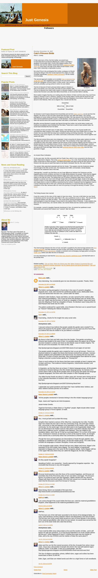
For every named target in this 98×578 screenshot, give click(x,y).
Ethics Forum (7, 179)
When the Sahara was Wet (62, 263)
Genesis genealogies (49, 251)
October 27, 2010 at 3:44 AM (46, 454)
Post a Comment (38, 566)
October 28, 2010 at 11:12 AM (46, 484)
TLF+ (40, 315)
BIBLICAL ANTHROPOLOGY (12, 167)
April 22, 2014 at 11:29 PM (46, 525)
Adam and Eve (78, 114)
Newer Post (37, 570)
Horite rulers (37, 252)
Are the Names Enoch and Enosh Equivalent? (75, 265)
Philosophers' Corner (10, 191)
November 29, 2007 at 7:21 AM (47, 391)
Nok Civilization (47, 269)
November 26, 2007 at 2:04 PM (47, 312)
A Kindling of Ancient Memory (18, 134)
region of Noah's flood (64, 160)
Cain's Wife (40, 269)
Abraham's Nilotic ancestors (55, 74)
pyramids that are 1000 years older (73, 147)
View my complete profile (8, 244)
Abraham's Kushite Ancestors (52, 265)
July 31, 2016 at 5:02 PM (45, 563)
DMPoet (41, 497)
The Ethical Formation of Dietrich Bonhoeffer (15, 180)
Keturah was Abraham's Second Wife (20, 143)
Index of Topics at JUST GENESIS (13, 51)
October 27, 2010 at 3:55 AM (46, 468)
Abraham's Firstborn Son (17, 118)
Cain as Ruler (49, 263)
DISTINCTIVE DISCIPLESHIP (12, 201)
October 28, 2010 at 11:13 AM (46, 495)
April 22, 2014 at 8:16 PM (45, 505)
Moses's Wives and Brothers (18, 101)
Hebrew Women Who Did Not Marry (13, 169)
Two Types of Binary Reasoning (12, 192)
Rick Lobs (42, 278)
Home (65, 570)
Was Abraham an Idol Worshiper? (19, 109)
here (35, 187)
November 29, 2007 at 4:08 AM (47, 333)
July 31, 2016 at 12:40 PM (45, 539)
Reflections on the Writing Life (12, 211)
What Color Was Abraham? (17, 84)
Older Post (93, 570)
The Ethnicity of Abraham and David (20, 151)
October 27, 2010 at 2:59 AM (46, 412)
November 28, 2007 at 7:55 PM (47, 321)
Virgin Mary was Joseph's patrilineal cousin (68, 256)
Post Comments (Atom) (49, 573)
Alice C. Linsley (44, 287)
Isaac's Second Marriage (17, 126)
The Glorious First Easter (10, 202)
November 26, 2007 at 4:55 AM (47, 284)
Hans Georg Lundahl (46, 394)
